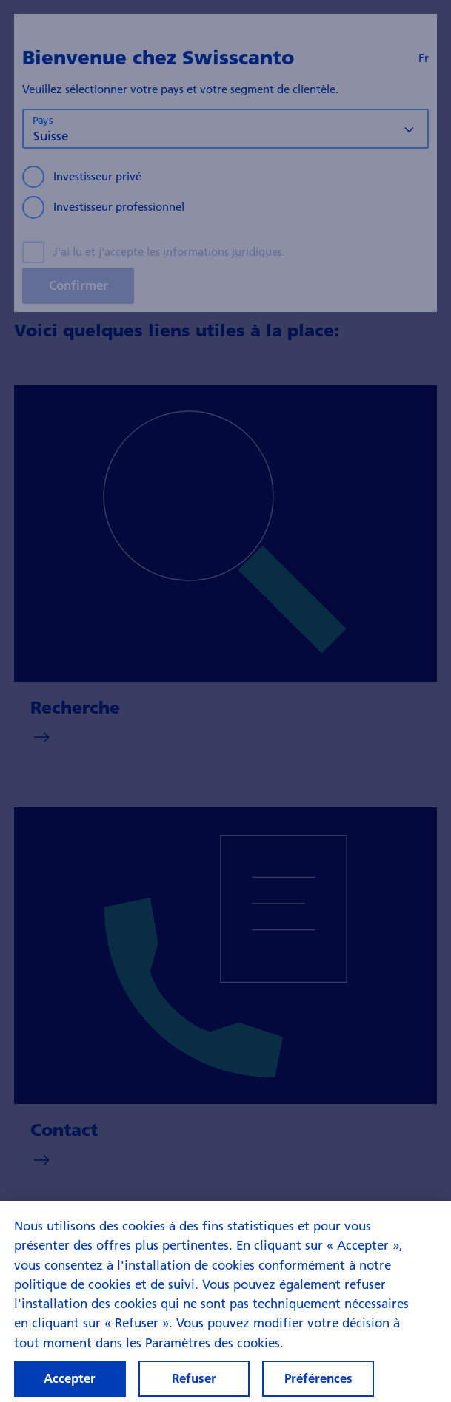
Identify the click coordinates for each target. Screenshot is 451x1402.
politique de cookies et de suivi (104, 1296)
